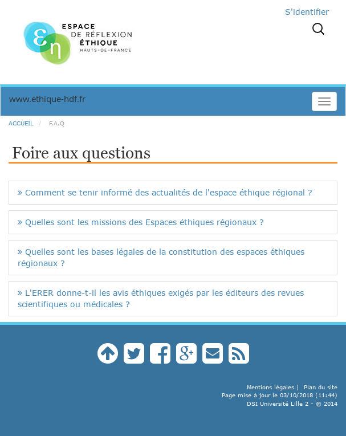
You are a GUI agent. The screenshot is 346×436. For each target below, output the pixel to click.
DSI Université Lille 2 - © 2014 (292, 403)
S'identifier (307, 12)
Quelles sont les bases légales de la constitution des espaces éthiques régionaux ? (161, 257)
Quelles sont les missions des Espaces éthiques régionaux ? (141, 222)
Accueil (21, 123)
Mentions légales (270, 387)
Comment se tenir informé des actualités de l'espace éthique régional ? (165, 192)
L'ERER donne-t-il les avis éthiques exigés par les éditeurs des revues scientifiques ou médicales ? (161, 298)
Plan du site (320, 387)
